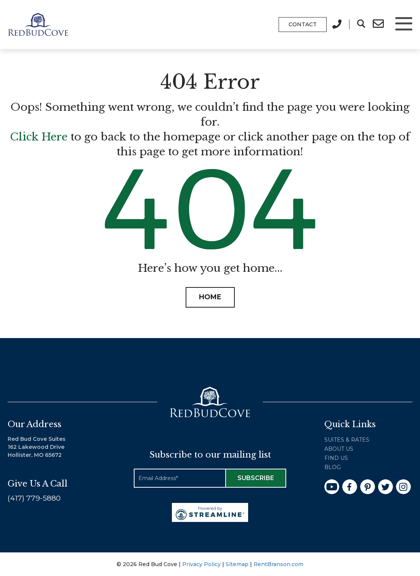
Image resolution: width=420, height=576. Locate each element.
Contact (303, 24)
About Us (338, 448)
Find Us (336, 458)
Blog (332, 467)
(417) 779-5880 (34, 498)
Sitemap (237, 564)
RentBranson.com (278, 564)
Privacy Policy (201, 564)
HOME (210, 297)
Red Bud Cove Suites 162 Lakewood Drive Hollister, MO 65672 (37, 447)
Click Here (38, 137)
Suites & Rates (346, 439)
